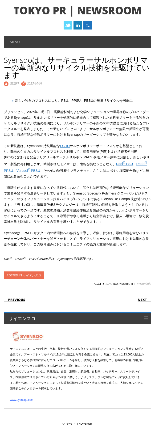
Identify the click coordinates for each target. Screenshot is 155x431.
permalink (143, 284)
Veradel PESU (28, 171)
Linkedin (77, 25)
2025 (108, 284)
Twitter (68, 25)
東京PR (15, 83)
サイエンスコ (32, 275)
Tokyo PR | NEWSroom (77, 10)
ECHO (65, 146)
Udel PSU (124, 164)
